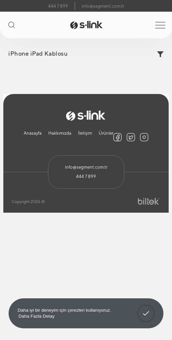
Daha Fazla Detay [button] (37, 315)
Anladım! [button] (146, 308)
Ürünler (106, 133)
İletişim (85, 133)
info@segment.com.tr (103, 6)
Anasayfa (33, 133)
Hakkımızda (59, 133)
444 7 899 (58, 6)
